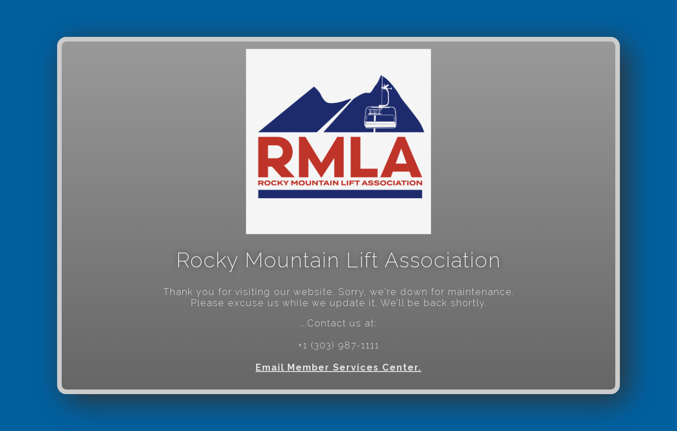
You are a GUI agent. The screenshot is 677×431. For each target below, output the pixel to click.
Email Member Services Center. (338, 367)
